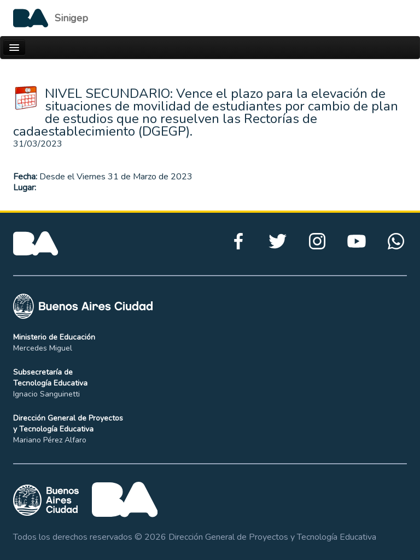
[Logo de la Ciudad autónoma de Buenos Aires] (50, 18)
